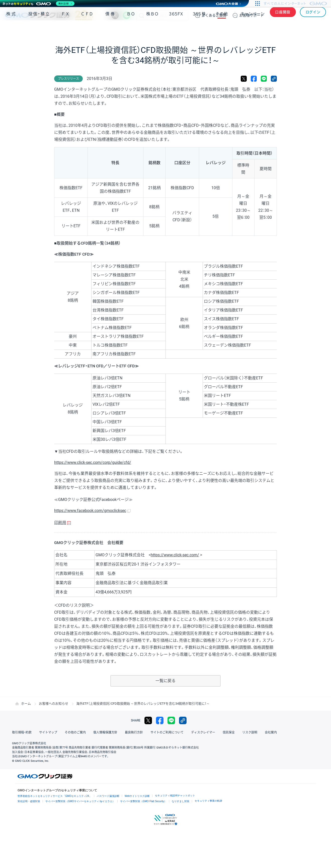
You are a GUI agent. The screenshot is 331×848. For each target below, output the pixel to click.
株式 (11, 29)
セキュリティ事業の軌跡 (208, 800)
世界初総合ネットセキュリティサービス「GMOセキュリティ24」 (55, 796)
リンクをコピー (274, 79)
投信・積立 (39, 29)
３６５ (199, 29)
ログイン (313, 15)
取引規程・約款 (22, 732)
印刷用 (60, 522)
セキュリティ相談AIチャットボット (175, 795)
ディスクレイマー (203, 732)
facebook (254, 79)
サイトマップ (48, 732)
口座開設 (283, 15)
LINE (126, 15)
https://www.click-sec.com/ (175, 555)
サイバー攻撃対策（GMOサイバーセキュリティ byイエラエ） (80, 801)
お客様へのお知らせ (53, 703)
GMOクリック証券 (49, 15)
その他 (221, 29)
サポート (251, 15)
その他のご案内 (75, 732)
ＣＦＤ (87, 29)
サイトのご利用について (167, 732)
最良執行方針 (134, 732)
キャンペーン (252, 29)
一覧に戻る (165, 680)
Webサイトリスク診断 (137, 796)
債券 (110, 29)
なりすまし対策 (180, 801)
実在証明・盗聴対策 (29, 801)
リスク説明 (249, 732)
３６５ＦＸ (176, 29)
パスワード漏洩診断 (108, 796)
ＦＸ (65, 29)
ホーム (26, 703)
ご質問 (214, 15)
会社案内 (271, 732)
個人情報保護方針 (105, 732)
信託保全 (229, 732)
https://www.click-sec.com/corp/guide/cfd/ (92, 462)
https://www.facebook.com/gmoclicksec (90, 510)
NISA (320, 29)
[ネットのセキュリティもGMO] (38, 3)
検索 (141, 15)
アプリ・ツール (288, 30)
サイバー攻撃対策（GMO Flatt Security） (143, 801)
